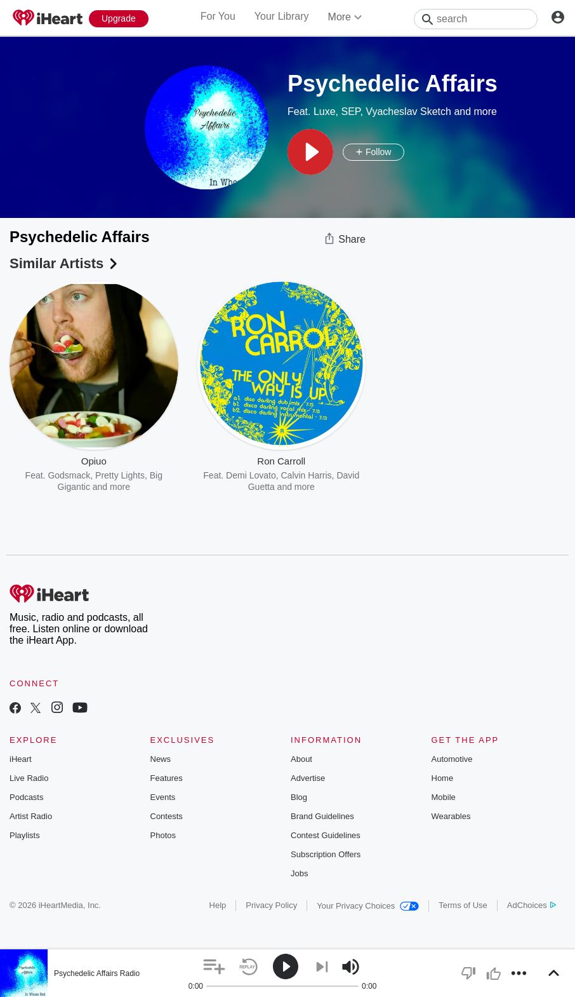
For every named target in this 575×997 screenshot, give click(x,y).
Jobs (299, 873)
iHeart (21, 759)
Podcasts (26, 797)
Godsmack (69, 475)
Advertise (308, 778)
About (301, 759)
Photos (163, 835)
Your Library (281, 16)
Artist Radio (31, 816)
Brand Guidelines (322, 816)
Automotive (452, 759)
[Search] (476, 19)
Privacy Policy (271, 905)
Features (166, 778)
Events (163, 797)
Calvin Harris (306, 475)
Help (218, 905)
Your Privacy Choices (368, 906)
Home (443, 778)
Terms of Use (463, 905)
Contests (166, 816)
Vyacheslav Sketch (408, 111)
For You (218, 16)
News (160, 759)
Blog (299, 797)
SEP (350, 111)
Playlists (25, 835)
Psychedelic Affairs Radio (97, 973)
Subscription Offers (325, 854)
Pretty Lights (120, 475)
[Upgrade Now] (119, 18)
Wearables (451, 816)
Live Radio (29, 778)
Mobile (444, 797)
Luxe (325, 111)
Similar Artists (65, 263)
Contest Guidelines (325, 835)
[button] (310, 152)
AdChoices (531, 905)
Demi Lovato (251, 475)
